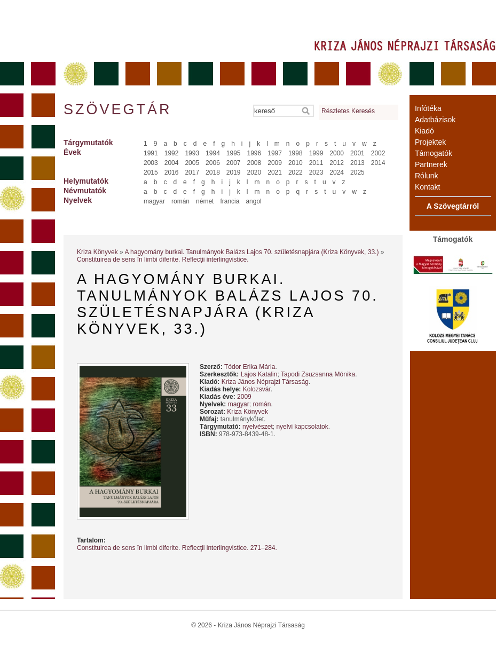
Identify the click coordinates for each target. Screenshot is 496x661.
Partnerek (431, 164)
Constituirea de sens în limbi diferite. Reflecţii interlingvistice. (162, 259)
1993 (192, 153)
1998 (295, 153)
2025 (357, 172)
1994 (213, 153)
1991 (151, 153)
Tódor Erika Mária (249, 367)
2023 (316, 172)
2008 (254, 163)
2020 (254, 172)
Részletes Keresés (348, 111)
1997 (274, 153)
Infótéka (428, 108)
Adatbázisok (435, 119)
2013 (357, 163)
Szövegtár (117, 109)
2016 (171, 172)
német (205, 201)
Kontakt (427, 187)
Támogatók (433, 153)
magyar (154, 201)
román (180, 201)
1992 (171, 153)
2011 (316, 163)
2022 (295, 172)
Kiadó (424, 131)
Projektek (430, 142)
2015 (151, 172)
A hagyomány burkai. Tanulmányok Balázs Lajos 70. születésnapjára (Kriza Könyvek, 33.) (251, 252)
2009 (274, 163)
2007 (233, 163)
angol (253, 201)
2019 (233, 172)
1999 (316, 153)
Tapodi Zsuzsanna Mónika (318, 374)
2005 (192, 163)
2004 (171, 163)
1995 (233, 153)
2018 (213, 172)
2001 (357, 153)
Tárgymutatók (88, 142)
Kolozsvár (257, 389)
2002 (378, 153)
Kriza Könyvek (97, 252)
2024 (336, 172)
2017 (192, 172)
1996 (254, 153)
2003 (151, 163)
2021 (274, 172)
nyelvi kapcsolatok (302, 426)
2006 (213, 163)
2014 (378, 163)
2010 (295, 163)
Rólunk (426, 175)
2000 (336, 153)
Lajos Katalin (259, 374)
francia (229, 201)
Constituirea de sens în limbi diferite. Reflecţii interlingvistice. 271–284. (177, 548)
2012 (336, 163)
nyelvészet (257, 426)
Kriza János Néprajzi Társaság (265, 381)
